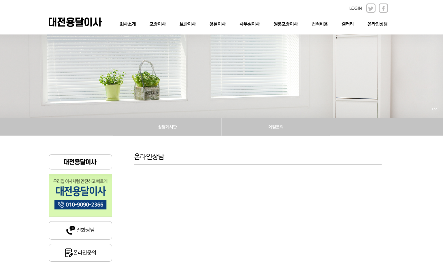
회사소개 (128, 24)
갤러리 (348, 24)
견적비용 (320, 24)
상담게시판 (167, 127)
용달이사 (218, 24)
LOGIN (355, 8)
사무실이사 (250, 24)
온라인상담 (377, 24)
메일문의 (275, 127)
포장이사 (158, 24)
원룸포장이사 (286, 24)
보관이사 (188, 24)
